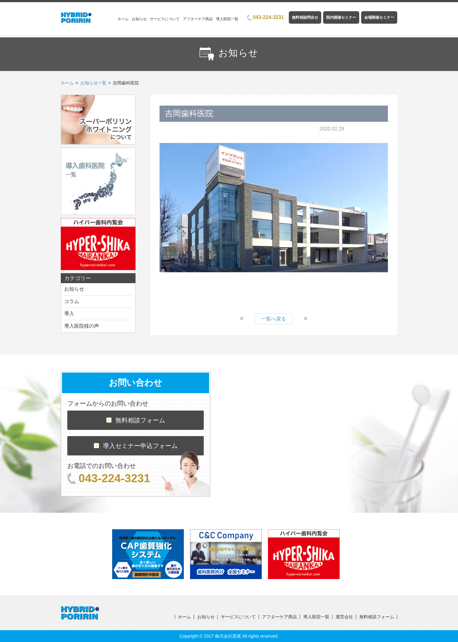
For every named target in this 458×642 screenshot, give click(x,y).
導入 (69, 313)
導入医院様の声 (81, 326)
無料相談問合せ (305, 17)
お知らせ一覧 (93, 82)
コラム (71, 301)
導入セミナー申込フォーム (136, 445)
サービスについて (165, 19)
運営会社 (344, 616)
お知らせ (139, 19)
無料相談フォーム (135, 420)
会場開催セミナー (379, 17)
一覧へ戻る (273, 318)
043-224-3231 (265, 17)
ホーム (123, 19)
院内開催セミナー (341, 17)
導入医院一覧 (227, 19)
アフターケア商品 (198, 19)
